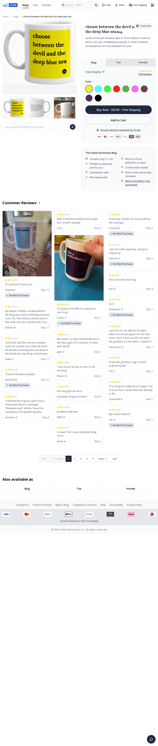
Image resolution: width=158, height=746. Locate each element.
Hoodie (143, 62)
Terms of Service (42, 505)
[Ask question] (72, 127)
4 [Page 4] (87, 458)
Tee (118, 62)
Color (88, 81)
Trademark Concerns (84, 505)
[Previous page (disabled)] (57, 459)
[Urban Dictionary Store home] (9, 5)
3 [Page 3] (80, 458)
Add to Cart (118, 120)
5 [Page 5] (93, 458)
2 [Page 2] (74, 458)
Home (5, 16)
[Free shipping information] (137, 5)
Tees (35, 5)
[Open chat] (106, 5)
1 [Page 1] (68, 458)
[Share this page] (119, 5)
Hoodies (46, 5)
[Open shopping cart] (152, 5)
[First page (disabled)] (43, 459)
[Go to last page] (114, 459)
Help (103, 505)
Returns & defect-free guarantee (137, 182)
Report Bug (62, 505)
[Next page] (103, 459)
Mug (93, 62)
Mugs (25, 5)
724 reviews (145, 74)
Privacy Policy (134, 505)
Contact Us (22, 505)
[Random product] (96, 5)
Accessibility (116, 505)
